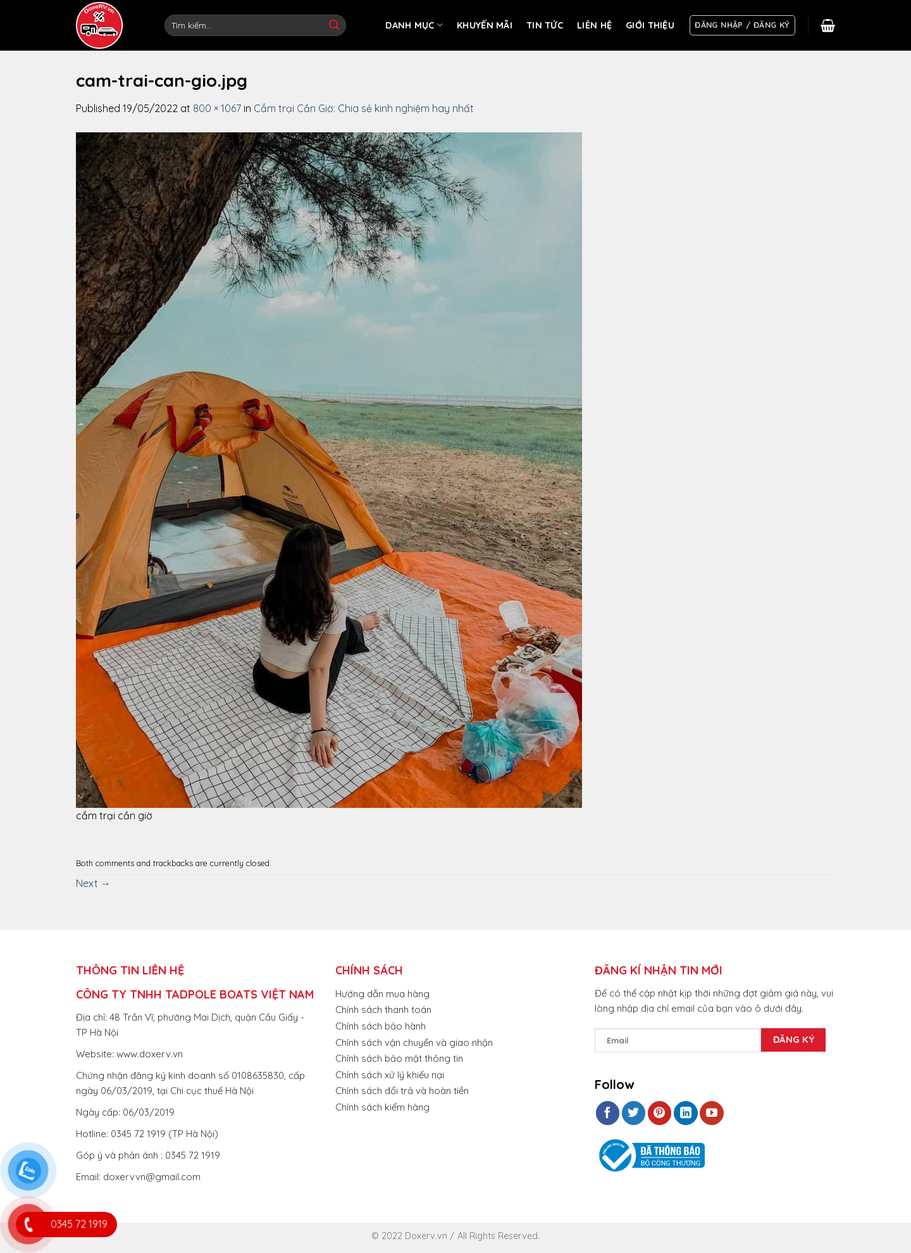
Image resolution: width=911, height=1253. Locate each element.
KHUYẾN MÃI (484, 25)
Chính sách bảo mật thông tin (399, 1058)
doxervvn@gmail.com (152, 1177)
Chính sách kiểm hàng (382, 1107)
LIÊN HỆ (594, 25)
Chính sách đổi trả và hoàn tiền (402, 1091)
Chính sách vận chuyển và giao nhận (414, 1042)
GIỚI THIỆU (650, 25)
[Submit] (334, 25)
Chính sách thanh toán (383, 1010)
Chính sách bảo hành (380, 1026)
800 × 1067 (217, 108)
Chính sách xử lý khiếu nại (389, 1075)
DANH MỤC (414, 25)
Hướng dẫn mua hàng (382, 994)
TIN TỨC (544, 25)
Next (93, 883)
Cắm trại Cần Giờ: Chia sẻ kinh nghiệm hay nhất (364, 108)
